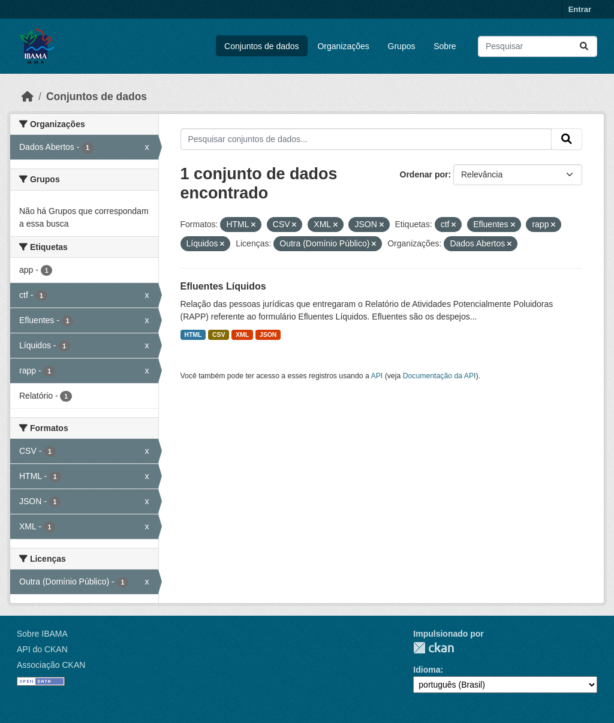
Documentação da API (439, 376)
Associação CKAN (51, 665)
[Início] (28, 97)
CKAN (433, 647)
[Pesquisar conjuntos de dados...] (537, 46)
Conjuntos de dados (261, 46)
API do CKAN (42, 649)
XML (242, 334)
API (377, 376)
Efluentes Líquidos (223, 286)
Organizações (343, 46)
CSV (218, 334)
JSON (268, 334)
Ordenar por (424, 174)
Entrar (579, 9)
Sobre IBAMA (42, 633)
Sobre (445, 46)
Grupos (402, 46)
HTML (192, 334)
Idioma (426, 669)
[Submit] (584, 46)
